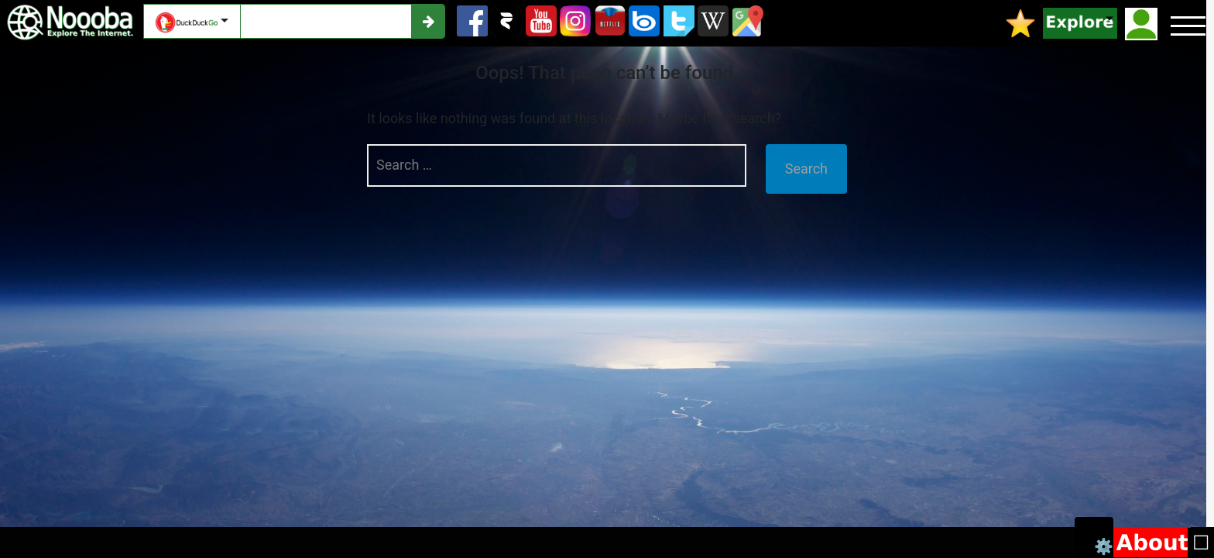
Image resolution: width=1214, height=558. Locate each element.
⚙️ (1103, 545)
